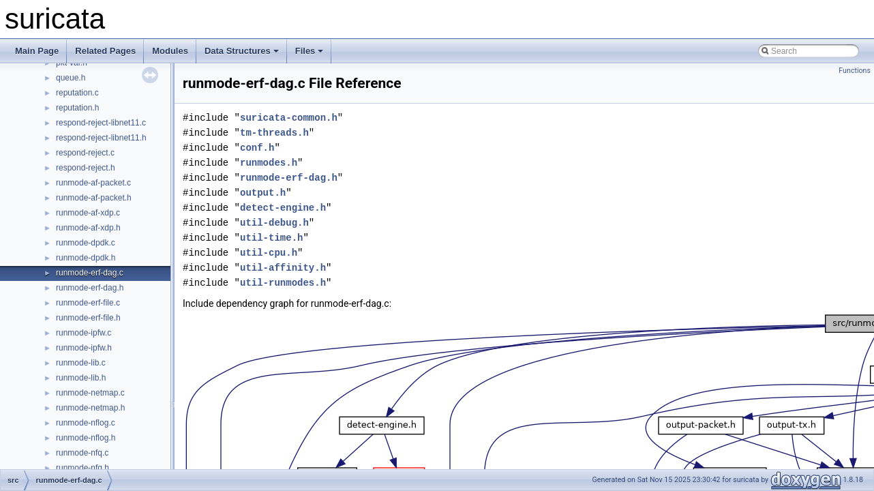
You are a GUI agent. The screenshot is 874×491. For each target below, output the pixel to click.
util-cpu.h (268, 252)
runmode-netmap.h (90, 408)
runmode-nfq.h (82, 468)
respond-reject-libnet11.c (101, 123)
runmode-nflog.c (85, 423)
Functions (855, 70)
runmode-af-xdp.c (88, 213)
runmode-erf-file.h (88, 318)
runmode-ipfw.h (84, 348)
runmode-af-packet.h (94, 198)
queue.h (70, 78)
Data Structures (242, 51)
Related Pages (105, 51)
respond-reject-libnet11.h (101, 138)
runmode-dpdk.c (85, 243)
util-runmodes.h (283, 282)
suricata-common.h (288, 117)
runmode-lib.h (81, 378)
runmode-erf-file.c (88, 303)
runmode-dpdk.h (85, 258)
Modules (170, 51)
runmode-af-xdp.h (88, 228)
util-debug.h (274, 222)
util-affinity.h (283, 267)
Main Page (37, 51)
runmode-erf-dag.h (89, 288)
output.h (263, 192)
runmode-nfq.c (82, 453)
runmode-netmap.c (90, 393)
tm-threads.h (274, 132)
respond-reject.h (85, 168)
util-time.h (271, 237)
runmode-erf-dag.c (89, 273)
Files (309, 51)
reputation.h (77, 108)
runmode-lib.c (81, 363)
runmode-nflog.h (85, 438)
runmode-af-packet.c (93, 183)
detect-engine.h (283, 207)
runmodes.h (268, 162)
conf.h (257, 147)
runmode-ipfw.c (83, 333)
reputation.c (77, 93)
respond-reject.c (85, 153)
